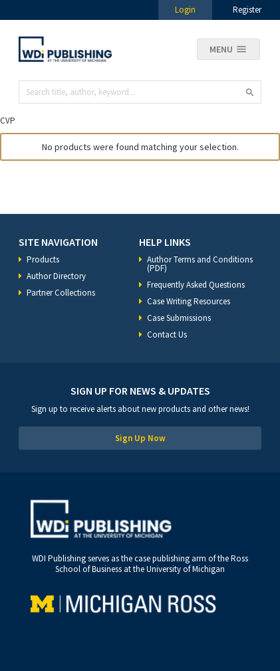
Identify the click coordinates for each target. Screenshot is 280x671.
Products (43, 259)
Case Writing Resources (188, 301)
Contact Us (167, 334)
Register (247, 9)
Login (185, 9)
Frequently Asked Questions (196, 284)
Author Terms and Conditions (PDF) (200, 264)
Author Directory (56, 276)
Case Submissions (179, 318)
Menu (221, 49)
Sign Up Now (140, 438)
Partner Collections (61, 292)
